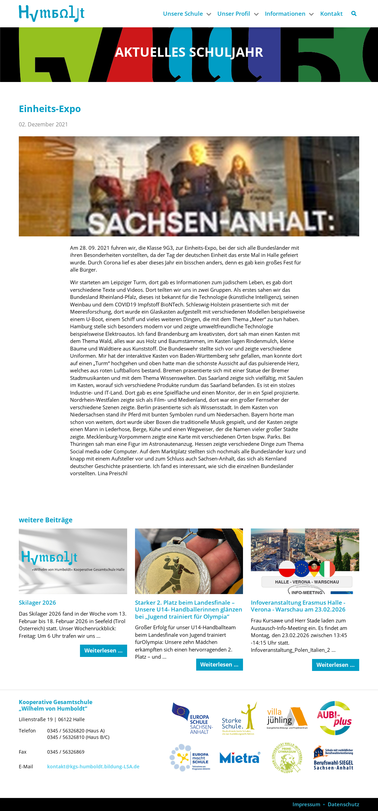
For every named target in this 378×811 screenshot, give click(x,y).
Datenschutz (343, 804)
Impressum (306, 804)
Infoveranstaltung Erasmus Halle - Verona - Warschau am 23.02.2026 (298, 606)
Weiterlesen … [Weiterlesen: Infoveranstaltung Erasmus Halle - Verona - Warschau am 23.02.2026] (335, 665)
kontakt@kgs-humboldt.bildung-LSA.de (93, 766)
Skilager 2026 (37, 602)
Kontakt (331, 13)
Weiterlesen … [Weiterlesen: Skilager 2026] (103, 650)
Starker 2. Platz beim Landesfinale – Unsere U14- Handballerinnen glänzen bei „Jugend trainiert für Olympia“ (188, 609)
